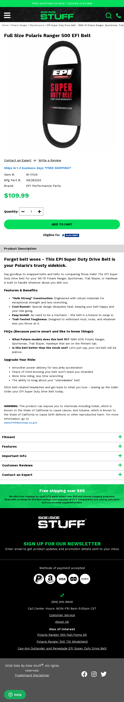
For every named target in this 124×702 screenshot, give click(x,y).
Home (5, 25)
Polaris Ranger (19, 25)
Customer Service (62, 615)
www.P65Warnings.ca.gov (20, 422)
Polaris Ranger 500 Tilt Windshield (62, 641)
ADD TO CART (62, 224)
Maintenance (37, 25)
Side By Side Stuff (28, 666)
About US (62, 622)
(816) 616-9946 (62, 602)
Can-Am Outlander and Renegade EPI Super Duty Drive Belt (62, 648)
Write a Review (49, 160)
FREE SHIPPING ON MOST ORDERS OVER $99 (62, 3)
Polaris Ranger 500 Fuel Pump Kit (62, 635)
